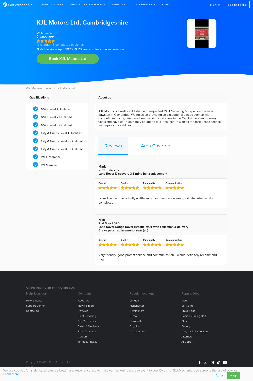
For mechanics (87, 321)
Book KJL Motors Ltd (67, 58)
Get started (237, 5)
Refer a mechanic (89, 326)
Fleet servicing (87, 316)
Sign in (215, 5)
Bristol (133, 316)
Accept (233, 375)
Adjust (220, 375)
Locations (50, 88)
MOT (184, 300)
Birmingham (137, 310)
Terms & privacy (87, 341)
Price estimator (87, 331)
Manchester (137, 305)
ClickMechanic (34, 88)
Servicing (187, 305)
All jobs (186, 341)
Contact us (33, 310)
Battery (185, 326)
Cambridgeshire (105, 22)
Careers (83, 336)
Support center (35, 305)
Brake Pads (188, 310)
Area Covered (155, 145)
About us (83, 300)
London (134, 300)
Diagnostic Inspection (194, 331)
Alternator (187, 336)
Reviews (113, 145)
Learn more (11, 374)
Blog (165, 4)
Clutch (185, 321)
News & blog (86, 305)
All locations (137, 331)
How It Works (53, 4)
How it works (34, 300)
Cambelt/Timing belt (193, 316)
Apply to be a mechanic (88, 4)
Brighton (135, 326)
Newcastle (136, 321)
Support (119, 4)
